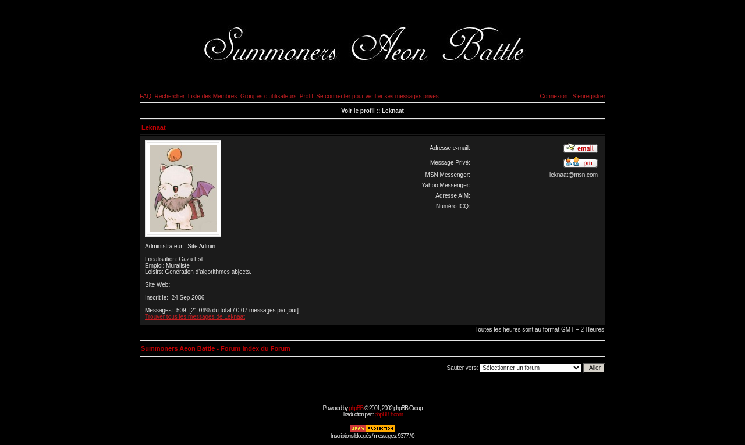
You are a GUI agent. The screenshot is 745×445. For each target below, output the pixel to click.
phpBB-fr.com (388, 414)
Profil (306, 96)
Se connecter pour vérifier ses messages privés (377, 96)
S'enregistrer (589, 96)
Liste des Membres (212, 96)
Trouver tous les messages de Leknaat (195, 317)
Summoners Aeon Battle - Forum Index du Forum (215, 348)
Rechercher (170, 96)
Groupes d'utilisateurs (268, 96)
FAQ (145, 96)
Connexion (553, 96)
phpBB (356, 408)
